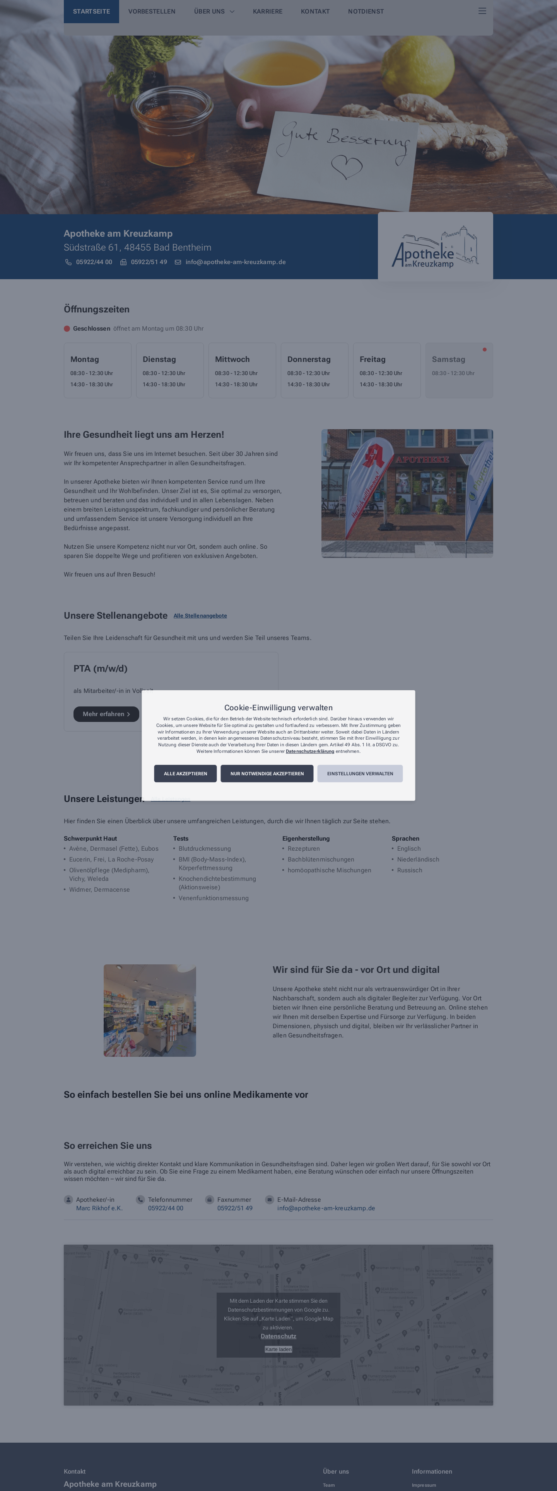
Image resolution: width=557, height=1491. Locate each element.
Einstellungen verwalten (360, 773)
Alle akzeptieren (185, 773)
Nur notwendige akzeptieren (267, 773)
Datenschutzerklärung (310, 751)
